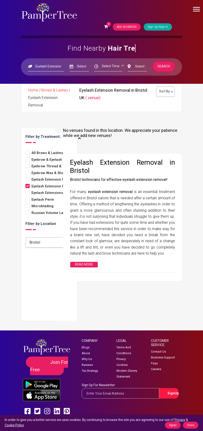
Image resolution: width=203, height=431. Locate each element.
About (86, 353)
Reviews (87, 365)
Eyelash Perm (43, 200)
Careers (156, 369)
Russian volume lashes (51, 213)
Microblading (42, 206)
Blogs (86, 347)
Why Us (87, 359)
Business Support (163, 357)
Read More (84, 264)
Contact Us (158, 351)
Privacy (121, 359)
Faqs (154, 363)
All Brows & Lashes (47, 153)
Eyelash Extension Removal (54, 186)
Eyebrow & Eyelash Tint (50, 160)
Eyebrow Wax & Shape (50, 173)
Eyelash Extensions (47, 193)
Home (33, 90)
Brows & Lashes (55, 90)
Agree (173, 425)
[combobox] (55, 242)
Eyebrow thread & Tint (50, 166)
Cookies (122, 365)
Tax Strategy (90, 370)
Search (164, 66)
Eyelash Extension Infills (51, 180)
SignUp (173, 393)
